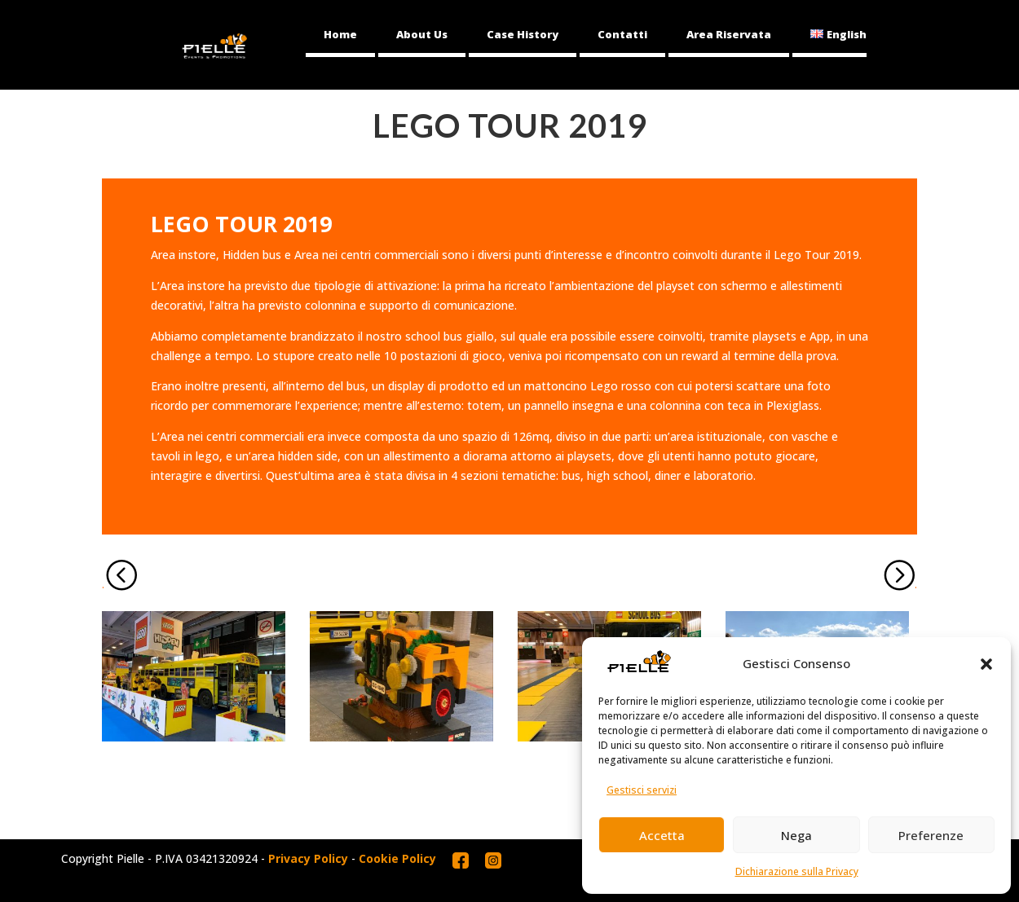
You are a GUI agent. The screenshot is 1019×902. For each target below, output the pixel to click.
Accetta (662, 835)
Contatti (622, 34)
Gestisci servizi (642, 790)
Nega (796, 835)
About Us (422, 34)
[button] (986, 664)
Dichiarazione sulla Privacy (796, 871)
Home (340, 34)
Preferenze (931, 835)
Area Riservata (728, 34)
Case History (522, 34)
